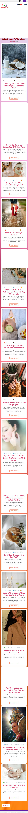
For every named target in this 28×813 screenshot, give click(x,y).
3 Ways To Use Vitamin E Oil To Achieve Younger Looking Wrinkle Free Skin (14, 498)
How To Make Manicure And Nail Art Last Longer (14, 404)
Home (11, 41)
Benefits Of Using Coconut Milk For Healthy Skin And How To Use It (14, 86)
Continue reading (14, 98)
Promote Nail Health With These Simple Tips (14, 786)
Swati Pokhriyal (18, 80)
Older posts (6, 805)
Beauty (14, 41)
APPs (25, 1)
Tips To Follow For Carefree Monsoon (14, 234)
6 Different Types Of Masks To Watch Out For (14, 651)
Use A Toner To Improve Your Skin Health (14, 556)
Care (23, 80)
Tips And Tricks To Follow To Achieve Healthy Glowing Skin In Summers (14, 458)
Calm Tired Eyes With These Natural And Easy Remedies (14, 346)
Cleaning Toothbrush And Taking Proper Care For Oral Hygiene (14, 594)
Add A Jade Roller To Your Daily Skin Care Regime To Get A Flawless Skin (13, 292)
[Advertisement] (14, 23)
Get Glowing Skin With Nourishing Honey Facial (14, 184)
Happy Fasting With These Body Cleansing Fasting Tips (14, 748)
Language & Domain (20, 1)
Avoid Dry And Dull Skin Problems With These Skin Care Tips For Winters (14, 690)
